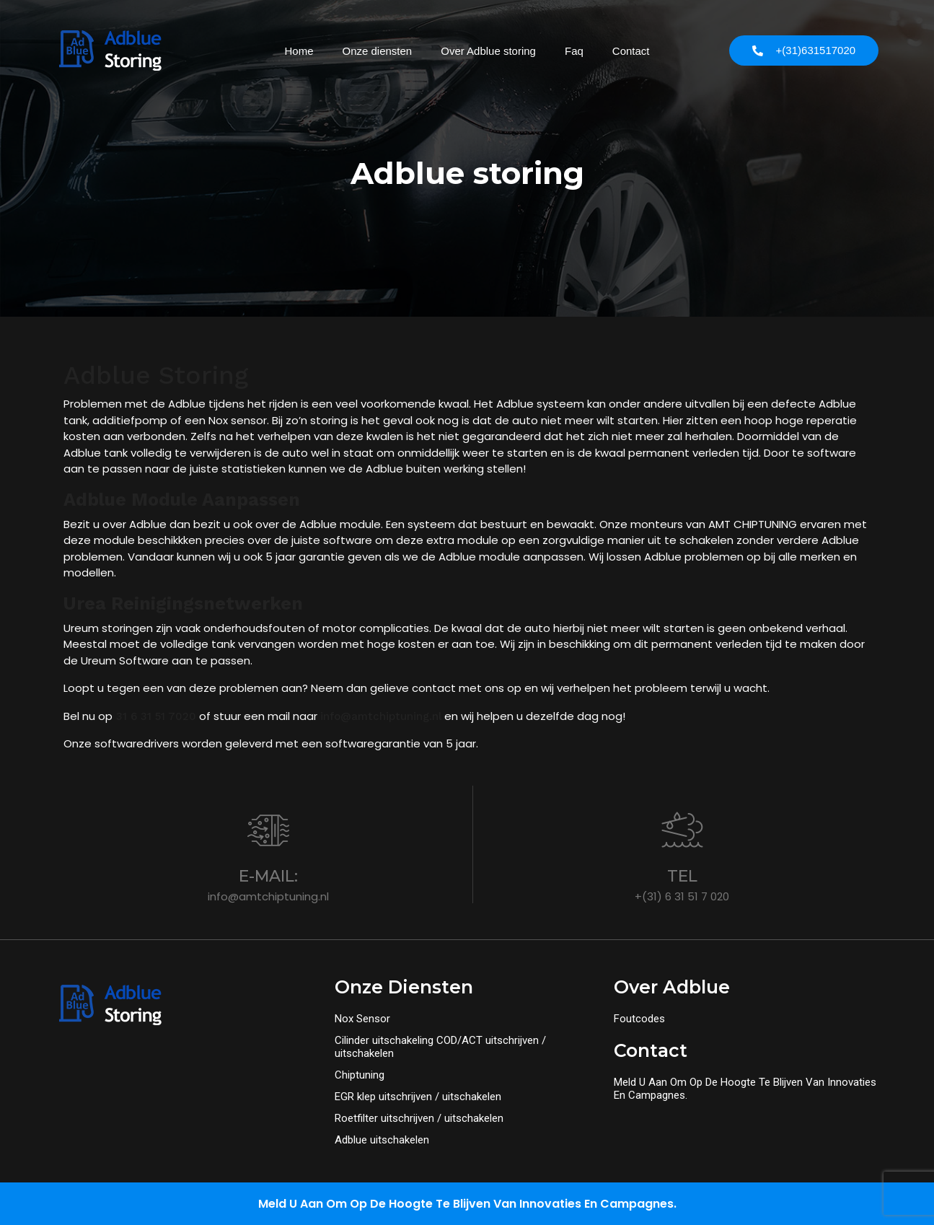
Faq (574, 51)
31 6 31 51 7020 (154, 716)
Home (298, 51)
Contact (631, 51)
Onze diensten (377, 51)
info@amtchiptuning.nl (380, 716)
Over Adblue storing (488, 51)
